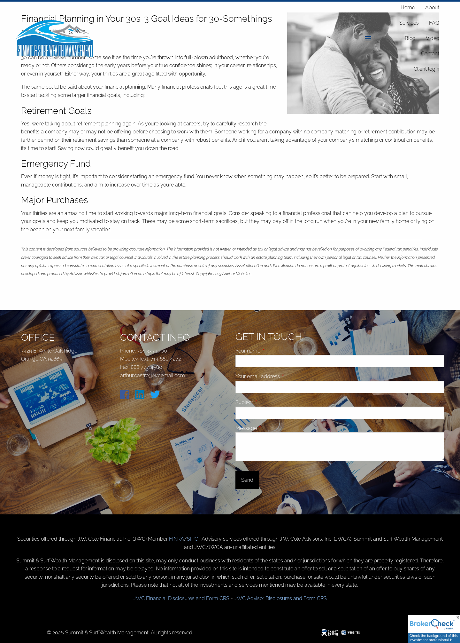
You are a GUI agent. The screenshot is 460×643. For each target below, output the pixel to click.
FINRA (176, 539)
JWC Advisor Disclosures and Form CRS (280, 598)
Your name (272, 351)
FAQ (434, 23)
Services (409, 23)
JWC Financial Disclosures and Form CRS (181, 598)
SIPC (193, 539)
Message (270, 428)
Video (432, 38)
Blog (410, 38)
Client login (426, 69)
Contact (430, 54)
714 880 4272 (165, 359)
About (432, 7)
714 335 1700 (152, 351)
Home (408, 7)
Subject (268, 402)
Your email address (281, 376)
